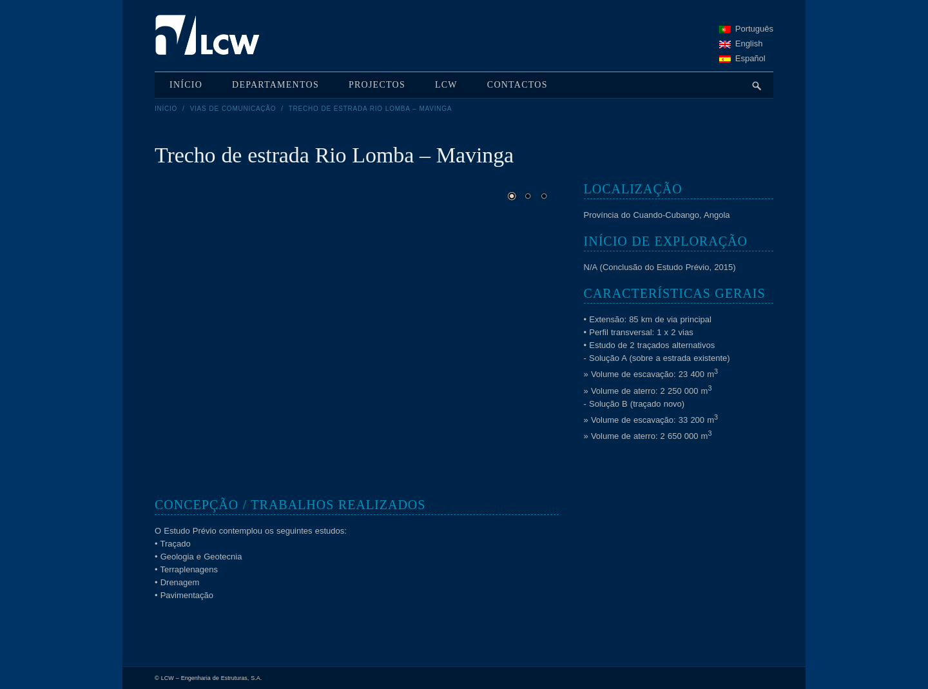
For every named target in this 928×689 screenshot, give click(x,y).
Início (166, 108)
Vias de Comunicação (233, 108)
